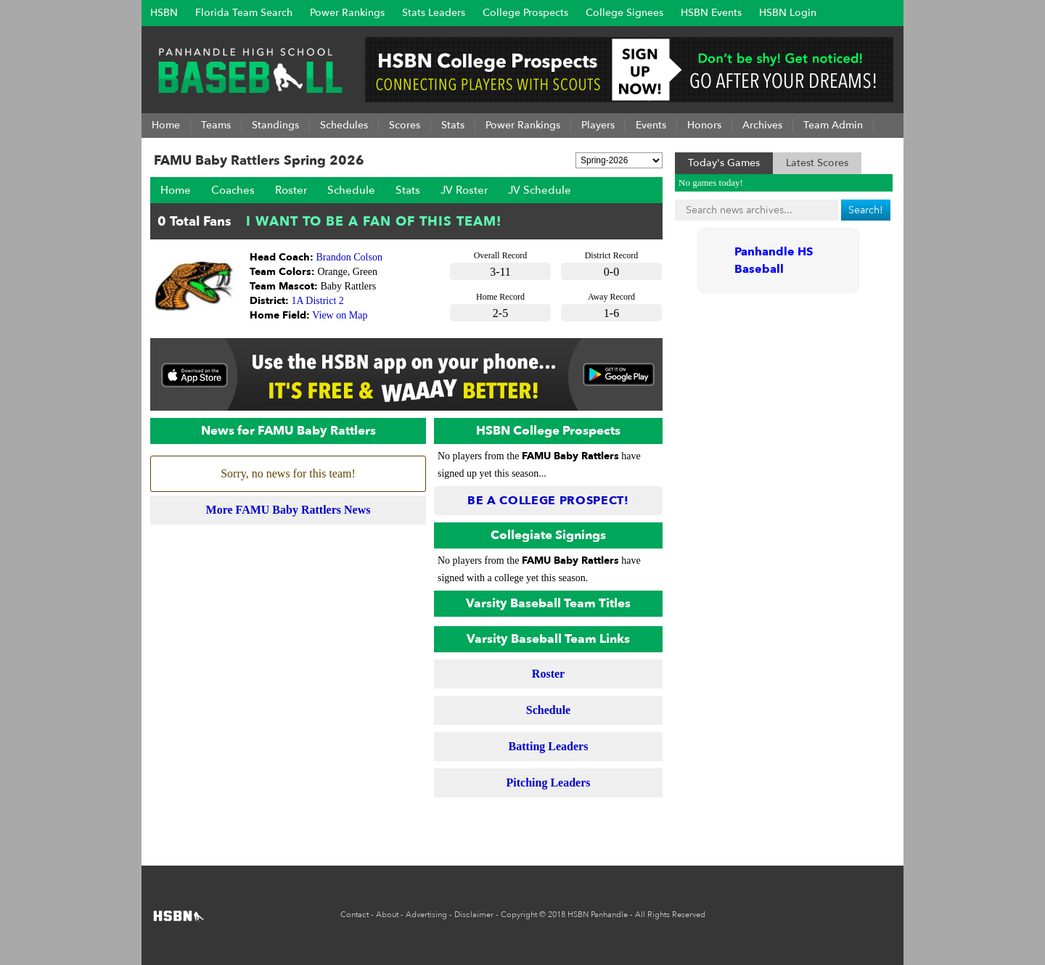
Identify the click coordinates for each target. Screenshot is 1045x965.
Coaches (233, 190)
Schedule (351, 190)
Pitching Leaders (549, 782)
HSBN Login (787, 13)
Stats (408, 190)
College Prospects (525, 13)
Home (175, 190)
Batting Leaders (549, 746)
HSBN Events (711, 13)
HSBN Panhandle (597, 914)
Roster (291, 190)
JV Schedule (539, 190)
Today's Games (724, 163)
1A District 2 (318, 300)
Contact (354, 914)
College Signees (624, 13)
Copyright (519, 914)
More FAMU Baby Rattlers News (288, 510)
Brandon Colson (349, 257)
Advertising (426, 914)
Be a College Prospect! (548, 501)
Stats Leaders (433, 13)
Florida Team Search (243, 13)
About (387, 914)
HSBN (164, 13)
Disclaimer (473, 914)
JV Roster (464, 190)
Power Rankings (347, 13)
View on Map (339, 315)
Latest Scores (817, 163)
